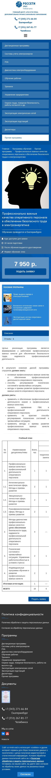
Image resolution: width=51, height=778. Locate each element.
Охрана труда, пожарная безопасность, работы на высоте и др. (22, 104)
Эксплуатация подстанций (16, 121)
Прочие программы (13, 138)
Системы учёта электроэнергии (19, 54)
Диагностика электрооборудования (20, 70)
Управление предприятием (17, 95)
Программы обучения (21, 149)
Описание (8, 333)
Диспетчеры (10, 129)
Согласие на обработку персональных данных (22, 628)
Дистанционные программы (17, 46)
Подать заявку (38, 599)
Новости (5, 739)
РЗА (6, 62)
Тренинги (9, 86)
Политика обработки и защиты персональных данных (25, 622)
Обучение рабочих (13, 78)
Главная (5, 149)
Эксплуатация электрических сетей (20, 113)
